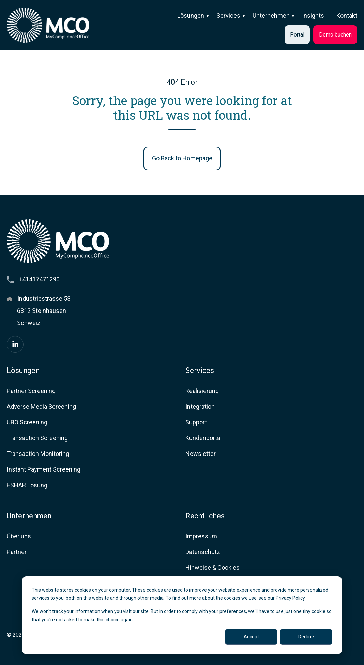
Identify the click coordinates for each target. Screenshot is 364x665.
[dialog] (182, 615)
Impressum (201, 536)
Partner (17, 551)
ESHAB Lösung (27, 485)
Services (228, 15)
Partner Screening (31, 390)
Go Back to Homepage (182, 158)
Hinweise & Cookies (212, 567)
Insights (313, 15)
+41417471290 (39, 279)
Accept (251, 636)
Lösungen (190, 15)
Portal (297, 34)
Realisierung (202, 390)
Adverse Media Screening (41, 406)
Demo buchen (335, 34)
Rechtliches (205, 515)
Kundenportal (203, 438)
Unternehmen (271, 15)
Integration (200, 406)
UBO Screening (27, 422)
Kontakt (346, 15)
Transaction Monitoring (38, 453)
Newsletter (200, 453)
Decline (306, 636)
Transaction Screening (37, 438)
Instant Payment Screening (43, 469)
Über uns (19, 536)
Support (196, 422)
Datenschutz (202, 551)
